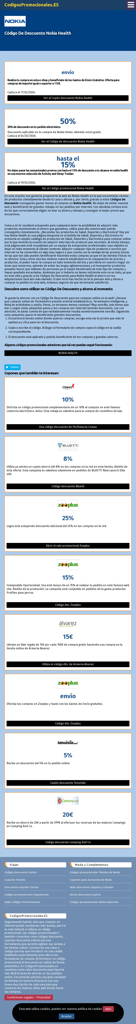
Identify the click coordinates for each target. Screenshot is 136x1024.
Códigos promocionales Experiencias (26, 894)
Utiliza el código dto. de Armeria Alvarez (68, 664)
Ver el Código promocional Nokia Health (68, 188)
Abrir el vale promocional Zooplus (68, 545)
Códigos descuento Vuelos (20, 872)
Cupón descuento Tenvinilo (68, 783)
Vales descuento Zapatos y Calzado (91, 887)
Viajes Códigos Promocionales (22, 902)
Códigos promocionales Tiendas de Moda (95, 872)
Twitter (12, 367)
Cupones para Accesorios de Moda (91, 879)
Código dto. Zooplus (68, 605)
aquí (108, 1009)
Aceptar (66, 1016)
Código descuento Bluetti (68, 486)
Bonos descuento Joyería (85, 894)
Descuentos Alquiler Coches (21, 887)
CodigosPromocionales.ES (31, 4)
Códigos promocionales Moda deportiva (94, 902)
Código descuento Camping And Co (68, 842)
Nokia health (67, 353)
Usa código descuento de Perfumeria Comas (68, 427)
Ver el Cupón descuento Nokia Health (68, 98)
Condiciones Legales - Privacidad (28, 997)
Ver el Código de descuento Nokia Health (68, 141)
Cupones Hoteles (15, 879)
